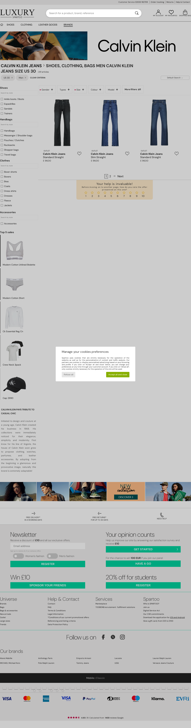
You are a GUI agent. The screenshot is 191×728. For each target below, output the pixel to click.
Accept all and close (117, 374)
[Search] (137, 13)
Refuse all (68, 374)
